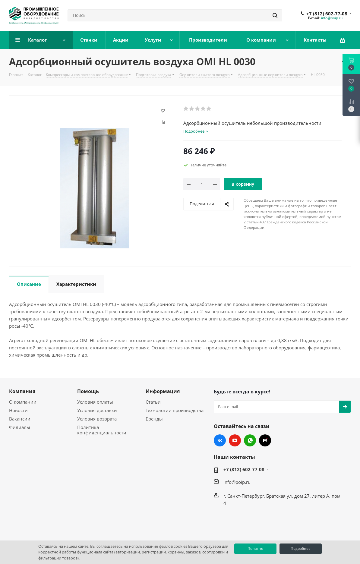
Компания (22, 391)
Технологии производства (175, 410)
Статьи (153, 402)
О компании (22, 402)
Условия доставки (97, 410)
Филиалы (19, 427)
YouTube (235, 440)
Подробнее (301, 548)
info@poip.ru (332, 17)
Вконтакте (220, 440)
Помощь (88, 391)
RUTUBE (265, 440)
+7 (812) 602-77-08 (326, 13)
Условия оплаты (95, 402)
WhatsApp (250, 440)
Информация (163, 391)
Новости (18, 410)
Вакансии (19, 419)
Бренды (154, 419)
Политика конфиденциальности (101, 430)
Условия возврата (97, 419)
